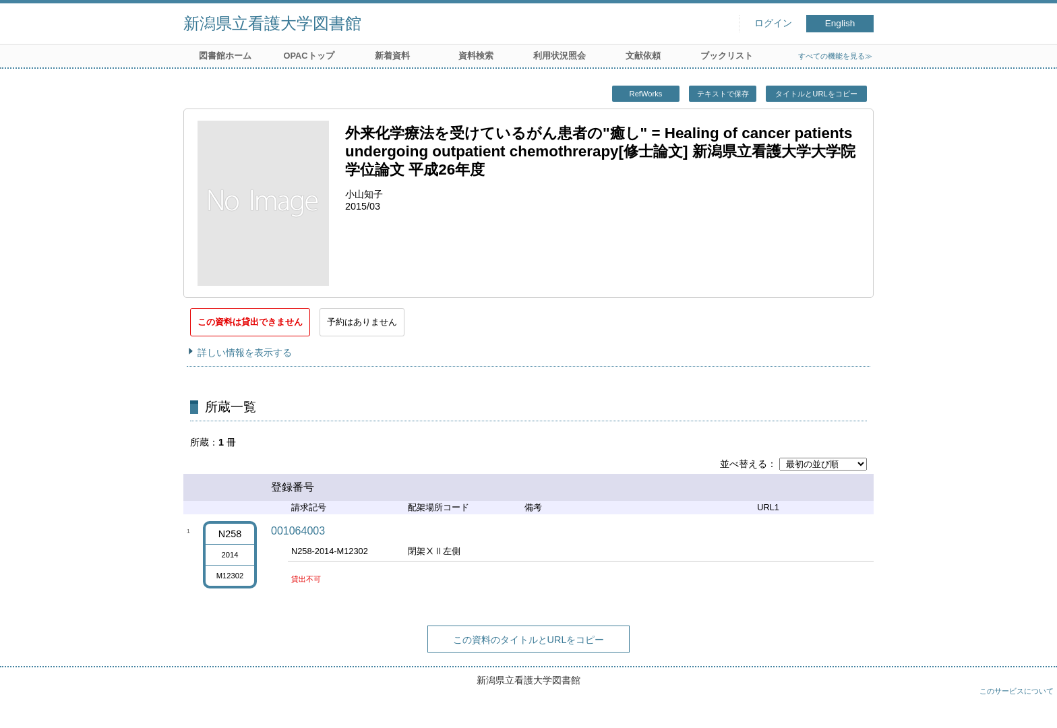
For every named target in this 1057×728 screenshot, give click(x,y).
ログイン (773, 23)
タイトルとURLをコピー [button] (816, 94)
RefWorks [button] (646, 94)
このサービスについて (1016, 691)
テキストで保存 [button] (723, 94)
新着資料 (392, 56)
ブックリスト (726, 56)
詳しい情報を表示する (245, 352)
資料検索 (475, 56)
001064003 (298, 531)
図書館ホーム (225, 56)
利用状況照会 (559, 56)
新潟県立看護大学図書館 (272, 23)
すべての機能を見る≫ (835, 56)
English (840, 23)
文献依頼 (643, 56)
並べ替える (743, 463)
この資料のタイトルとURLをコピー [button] (529, 639)
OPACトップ (308, 56)
